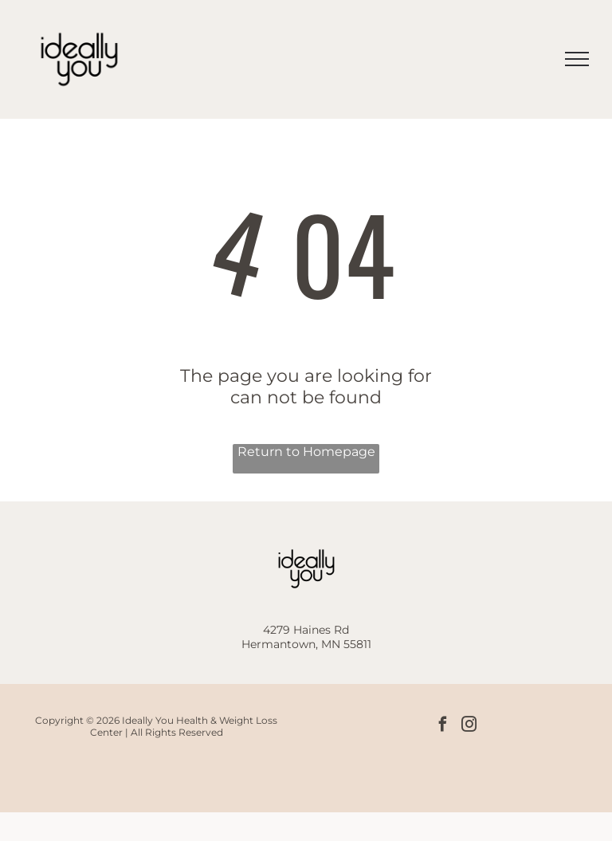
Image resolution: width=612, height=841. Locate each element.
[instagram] (469, 726)
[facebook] (442, 726)
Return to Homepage (306, 451)
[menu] (577, 59)
